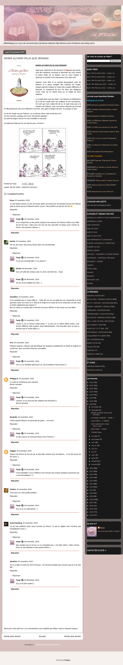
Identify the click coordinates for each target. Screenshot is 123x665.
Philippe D (14, 379)
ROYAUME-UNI (93, 280)
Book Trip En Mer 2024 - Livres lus (101, 80)
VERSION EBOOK (93, 366)
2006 (91, 506)
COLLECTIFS (91, 347)
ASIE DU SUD (92, 232)
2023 (91, 392)
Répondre (13, 210)
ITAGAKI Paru (96, 432)
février (94, 461)
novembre (95, 410)
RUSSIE (90, 283)
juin (93, 449)
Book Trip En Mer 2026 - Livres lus (101, 73)
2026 (91, 382)
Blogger (67, 660)
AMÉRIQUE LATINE (94, 221)
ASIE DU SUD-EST (94, 236)
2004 (91, 512)
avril (93, 455)
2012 (91, 487)
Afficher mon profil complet (109, 531)
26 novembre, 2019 (24, 451)
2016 (91, 474)
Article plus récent (12, 636)
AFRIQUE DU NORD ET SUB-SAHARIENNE (103, 217)
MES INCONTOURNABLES (97, 205)
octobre (94, 436)
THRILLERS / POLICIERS (96, 310)
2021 (91, 398)
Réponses (16, 215)
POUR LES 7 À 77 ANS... (96, 328)
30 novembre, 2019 (25, 561)
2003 (91, 515)
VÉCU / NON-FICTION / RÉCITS (99, 321)
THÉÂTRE (91, 350)
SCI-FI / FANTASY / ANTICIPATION (100, 303)
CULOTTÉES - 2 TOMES (100, 421)
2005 (91, 509)
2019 (91, 404)
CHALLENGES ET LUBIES (96, 336)
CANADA (90, 265)
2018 (91, 468)
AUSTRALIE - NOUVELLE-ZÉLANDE (101, 258)
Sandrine (13, 561)
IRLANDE (90, 276)
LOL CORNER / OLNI (94, 325)
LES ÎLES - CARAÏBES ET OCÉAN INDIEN (103, 254)
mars (93, 458)
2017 (91, 471)
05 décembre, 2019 (31, 580)
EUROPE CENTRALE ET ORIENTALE (101, 243)
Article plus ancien (72, 636)
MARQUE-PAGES (93, 354)
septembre (95, 439)
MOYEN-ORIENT (93, 250)
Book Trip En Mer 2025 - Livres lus (101, 77)
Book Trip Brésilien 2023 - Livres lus (101, 84)
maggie (13, 451)
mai (92, 452)
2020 (91, 401)
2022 (91, 395)
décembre (95, 407)
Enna (12, 200)
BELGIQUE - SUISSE (95, 261)
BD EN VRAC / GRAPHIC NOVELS (23, 187)
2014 (91, 481)
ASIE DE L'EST (92, 228)
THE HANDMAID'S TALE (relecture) (100, 425)
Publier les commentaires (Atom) (47, 645)
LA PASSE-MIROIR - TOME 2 (102, 418)
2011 (91, 490)
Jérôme (13, 489)
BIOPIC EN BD (92, 343)
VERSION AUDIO (93, 370)
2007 (91, 502)
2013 (91, 484)
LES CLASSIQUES (93, 339)
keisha (12, 241)
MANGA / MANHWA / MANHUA (98, 306)
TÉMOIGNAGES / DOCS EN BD (98, 314)
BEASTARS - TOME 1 (99, 429)
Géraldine (14, 297)
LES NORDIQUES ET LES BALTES (99, 239)
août (93, 442)
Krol (11, 343)
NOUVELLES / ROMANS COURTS (99, 317)
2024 (91, 388)
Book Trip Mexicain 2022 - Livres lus (101, 88)
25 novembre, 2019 (22, 200)
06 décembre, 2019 (29, 269)
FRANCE (90, 272)
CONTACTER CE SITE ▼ (97, 550)
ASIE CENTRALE (93, 225)
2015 (91, 477)
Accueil (42, 636)
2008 (91, 499)
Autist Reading (16, 523)
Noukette (13, 417)
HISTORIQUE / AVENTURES (97, 332)
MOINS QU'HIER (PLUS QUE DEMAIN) (101, 414)
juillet (94, 445)
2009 (91, 496)
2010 (91, 493)
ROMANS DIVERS (93, 296)
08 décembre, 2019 (31, 279)
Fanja (18, 219)
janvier (94, 464)
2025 (91, 385)
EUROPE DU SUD (93, 247)
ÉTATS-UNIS (92, 269)
